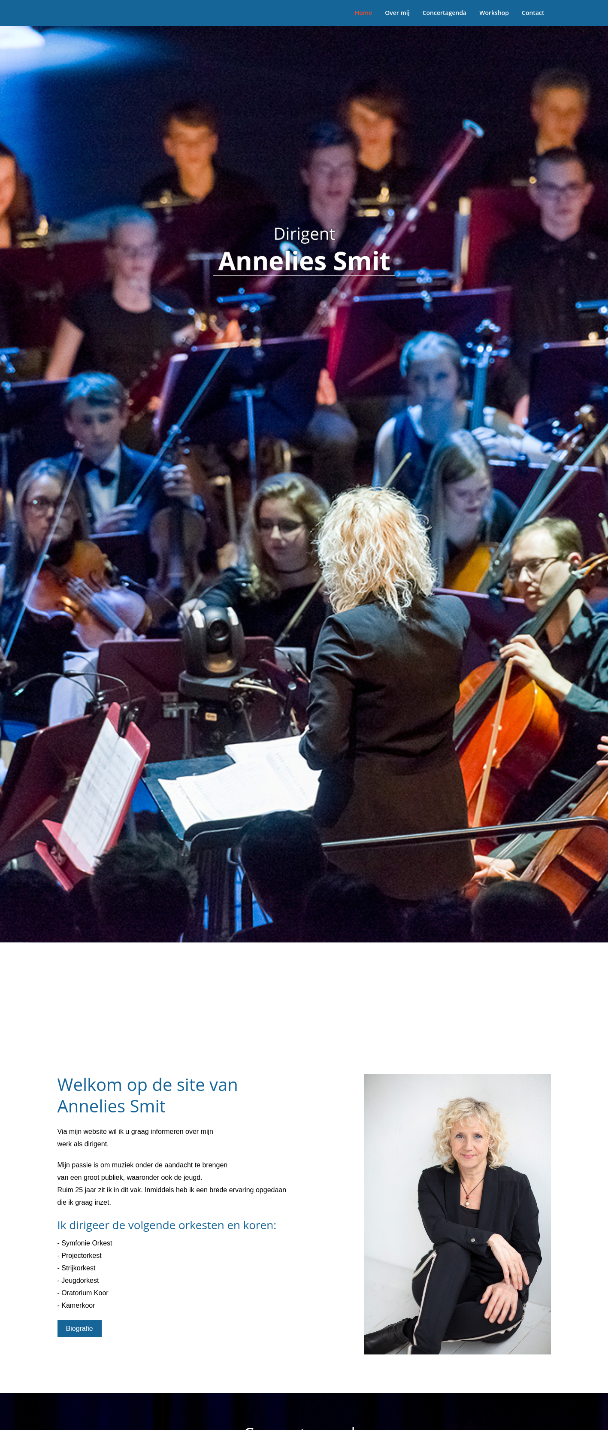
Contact (533, 13)
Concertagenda (445, 13)
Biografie (79, 1328)
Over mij (397, 13)
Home (363, 13)
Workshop (494, 13)
